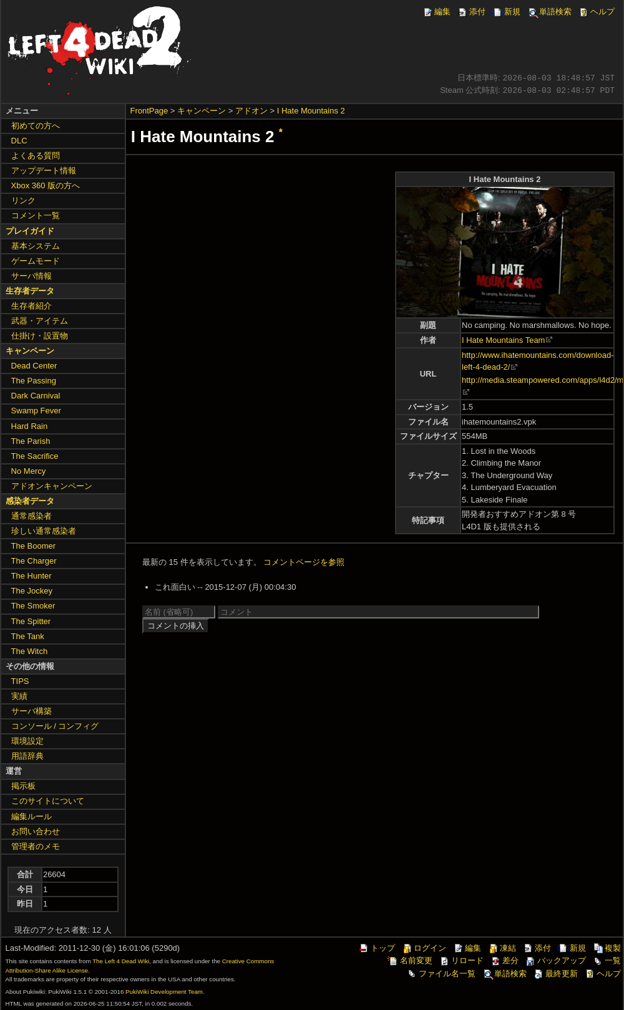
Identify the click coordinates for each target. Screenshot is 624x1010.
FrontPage (149, 110)
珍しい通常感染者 (43, 531)
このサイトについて (47, 801)
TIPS (20, 681)
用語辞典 (27, 756)
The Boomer (33, 546)
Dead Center (34, 365)
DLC (19, 140)
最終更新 (555, 973)
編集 (436, 11)
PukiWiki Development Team (164, 991)
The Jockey (31, 590)
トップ (376, 948)
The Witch (29, 651)
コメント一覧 (35, 215)
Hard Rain (29, 426)
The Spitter (31, 621)
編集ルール (31, 816)
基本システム (35, 246)
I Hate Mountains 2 (311, 110)
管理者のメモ (35, 846)
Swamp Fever (36, 410)
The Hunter (31, 575)
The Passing (33, 380)
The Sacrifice (35, 456)
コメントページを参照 (303, 562)
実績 (19, 696)
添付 (471, 11)
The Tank (27, 636)
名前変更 (410, 960)
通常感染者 (31, 516)
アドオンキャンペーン (51, 486)
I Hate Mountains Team (503, 340)
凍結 (501, 948)
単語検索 (549, 11)
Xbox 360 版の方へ (45, 185)
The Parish (31, 441)
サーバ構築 (31, 711)
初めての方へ (35, 125)
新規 (506, 11)
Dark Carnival (36, 395)
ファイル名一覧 (440, 973)
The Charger (34, 560)
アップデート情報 (43, 170)
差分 (504, 960)
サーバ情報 (31, 276)
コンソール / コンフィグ (55, 726)
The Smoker (33, 605)
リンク (23, 200)
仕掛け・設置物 (39, 335)
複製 (606, 948)
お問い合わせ (35, 831)
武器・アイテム (39, 320)
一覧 (606, 960)
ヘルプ (596, 11)
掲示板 (23, 786)
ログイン (423, 948)
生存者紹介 (31, 305)
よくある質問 (35, 155)
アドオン (251, 110)
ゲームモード (35, 261)
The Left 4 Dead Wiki (120, 961)
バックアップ (555, 960)
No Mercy (28, 471)
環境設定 (27, 741)
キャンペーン (201, 110)
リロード (461, 960)
